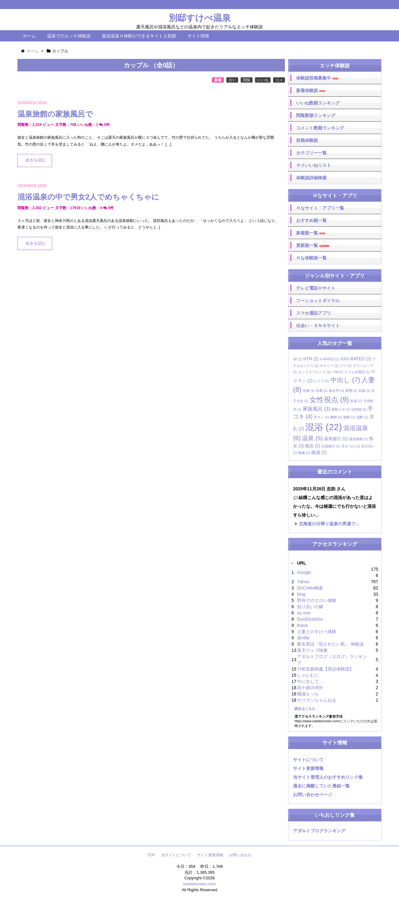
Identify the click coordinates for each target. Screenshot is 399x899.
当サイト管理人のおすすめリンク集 (328, 777)
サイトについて (308, 759)
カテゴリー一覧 (311, 153)
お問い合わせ (240, 855)
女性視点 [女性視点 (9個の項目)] (329, 400)
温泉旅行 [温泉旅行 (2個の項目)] (336, 438)
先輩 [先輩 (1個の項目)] (309, 390)
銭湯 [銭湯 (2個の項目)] (319, 452)
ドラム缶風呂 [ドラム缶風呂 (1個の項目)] (357, 372)
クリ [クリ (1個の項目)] (346, 366)
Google (304, 572)
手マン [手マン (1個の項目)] (321, 417)
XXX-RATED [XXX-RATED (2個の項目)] (355, 358)
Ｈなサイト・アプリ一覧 (320, 208)
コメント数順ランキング (320, 128)
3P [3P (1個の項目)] (297, 359)
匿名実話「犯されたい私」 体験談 (330, 644)
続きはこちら (305, 708)
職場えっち (308, 693)
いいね (262, 80)
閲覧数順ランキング (315, 115)
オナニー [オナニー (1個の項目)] (329, 366)
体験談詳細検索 (311, 177)
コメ (279, 80)
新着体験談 (310, 90)
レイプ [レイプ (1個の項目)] (321, 381)
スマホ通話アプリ (313, 313)
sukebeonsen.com (199, 884)
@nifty (303, 637)
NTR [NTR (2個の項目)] (311, 358)
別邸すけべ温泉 (200, 18)
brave (302, 625)
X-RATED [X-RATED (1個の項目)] (329, 359)
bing (301, 594)
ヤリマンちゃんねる (316, 700)
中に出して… (310, 681)
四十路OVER (310, 687)
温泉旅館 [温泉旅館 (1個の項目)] (358, 439)
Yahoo (303, 581)
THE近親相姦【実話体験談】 (325, 668)
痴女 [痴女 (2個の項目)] (312, 445)
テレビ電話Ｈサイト (315, 288)
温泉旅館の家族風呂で (55, 114)
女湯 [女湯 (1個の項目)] (356, 401)
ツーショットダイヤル (318, 300)
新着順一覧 (310, 233)
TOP (151, 855)
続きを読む (36, 160)
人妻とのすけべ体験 (316, 631)
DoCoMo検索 (310, 587)
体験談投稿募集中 (317, 78)
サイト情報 (198, 35)
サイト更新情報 (308, 768)
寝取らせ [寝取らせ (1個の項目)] (340, 409)
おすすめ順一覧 (311, 220)
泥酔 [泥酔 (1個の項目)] (362, 417)
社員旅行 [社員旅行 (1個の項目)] (330, 446)
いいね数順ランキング (318, 103)
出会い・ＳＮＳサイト (318, 325)
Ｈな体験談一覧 (311, 258)
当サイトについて (176, 855)
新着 (218, 80)
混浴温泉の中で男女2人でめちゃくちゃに (88, 197)
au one (303, 612)
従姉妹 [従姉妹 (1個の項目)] (359, 409)
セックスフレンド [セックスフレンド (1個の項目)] (314, 372)
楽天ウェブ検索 (312, 650)
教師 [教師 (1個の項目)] (336, 417)
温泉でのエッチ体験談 (69, 35)
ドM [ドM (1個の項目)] (337, 372)
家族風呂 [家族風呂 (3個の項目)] (316, 408)
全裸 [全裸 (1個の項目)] (322, 390)
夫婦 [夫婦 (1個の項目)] (364, 390)
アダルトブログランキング (319, 830)
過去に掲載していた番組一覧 (321, 785)
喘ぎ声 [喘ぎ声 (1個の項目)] (336, 390)
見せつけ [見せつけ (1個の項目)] (350, 446)
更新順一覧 (312, 245)
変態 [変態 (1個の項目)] (351, 390)
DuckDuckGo (310, 619)
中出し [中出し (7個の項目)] (345, 379)
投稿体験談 (307, 140)
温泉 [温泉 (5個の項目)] (312, 438)
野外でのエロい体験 (316, 600)
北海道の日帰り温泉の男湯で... (329, 523)
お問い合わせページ (312, 794)
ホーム (29, 35)
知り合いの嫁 (310, 606)
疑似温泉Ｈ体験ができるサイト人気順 (139, 35)
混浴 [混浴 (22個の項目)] (323, 427)
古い (232, 80)
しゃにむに (308, 675)
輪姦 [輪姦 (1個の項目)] (304, 452)
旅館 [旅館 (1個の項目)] (349, 417)
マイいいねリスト (313, 165)
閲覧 (246, 80)
